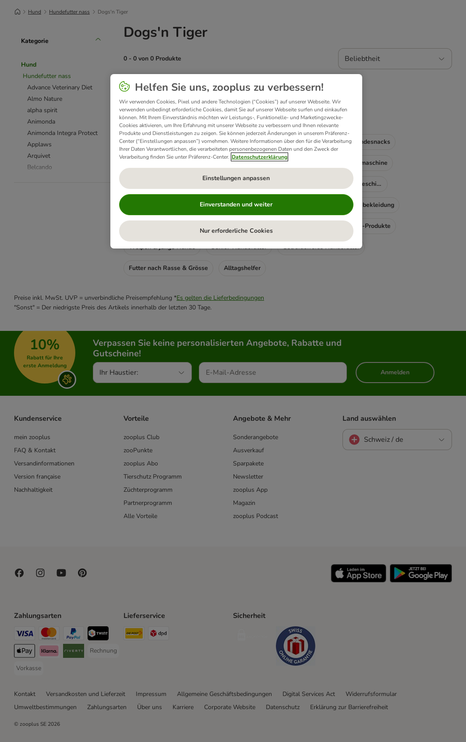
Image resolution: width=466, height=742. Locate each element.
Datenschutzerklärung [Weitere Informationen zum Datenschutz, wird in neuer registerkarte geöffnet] (259, 156)
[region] (236, 161)
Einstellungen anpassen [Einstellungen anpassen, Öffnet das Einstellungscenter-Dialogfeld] (236, 178)
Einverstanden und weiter (236, 204)
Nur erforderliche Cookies (236, 231)
